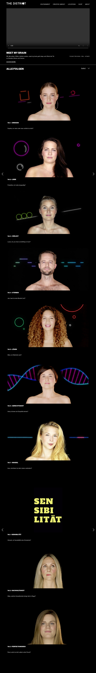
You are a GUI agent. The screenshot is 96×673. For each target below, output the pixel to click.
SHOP (80, 4)
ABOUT (87, 4)
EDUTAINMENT (45, 4)
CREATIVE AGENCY (59, 4)
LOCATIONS (72, 4)
